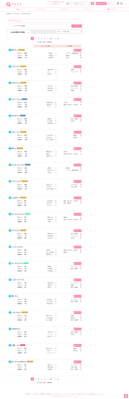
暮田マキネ (49, 315)
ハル (48, 72)
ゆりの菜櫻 (49, 320)
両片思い (75, 137)
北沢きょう (49, 184)
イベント (88, 9)
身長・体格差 (74, 86)
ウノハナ (49, 334)
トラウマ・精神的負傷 (72, 53)
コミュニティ (64, 9)
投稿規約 (49, 394)
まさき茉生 (50, 301)
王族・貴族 (74, 186)
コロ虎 (48, 350)
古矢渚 (49, 172)
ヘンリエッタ (50, 353)
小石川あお (50, 201)
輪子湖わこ (49, 254)
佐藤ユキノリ (50, 156)
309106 (56, 2)
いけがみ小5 (49, 135)
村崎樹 (49, 266)
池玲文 (50, 53)
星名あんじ (50, 104)
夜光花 (49, 74)
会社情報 (28, 394)
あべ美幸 (49, 121)
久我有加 (49, 268)
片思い (68, 57)
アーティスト (41, 9)
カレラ (102, 394)
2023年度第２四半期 (18, 32)
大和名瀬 (49, 90)
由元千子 (49, 203)
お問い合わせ (80, 394)
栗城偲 (49, 119)
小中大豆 (49, 86)
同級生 (68, 55)
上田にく (49, 221)
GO (77, 26)
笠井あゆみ (50, 69)
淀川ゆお (51, 55)
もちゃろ (49, 205)
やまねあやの (50, 318)
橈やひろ (49, 336)
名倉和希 (49, 369)
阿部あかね (50, 102)
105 (51, 38)
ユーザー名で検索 (19, 26)
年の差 (65, 102)
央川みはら (49, 137)
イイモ (48, 107)
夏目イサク (50, 217)
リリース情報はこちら (92, 394)
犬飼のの (49, 285)
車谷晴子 (51, 57)
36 (63, 2)
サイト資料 (35, 394)
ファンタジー (74, 72)
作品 (17, 9)
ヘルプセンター (57, 394)
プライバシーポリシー (69, 394)
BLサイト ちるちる (73, 396)
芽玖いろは (50, 170)
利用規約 (42, 394)
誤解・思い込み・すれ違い (70, 104)
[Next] (54, 38)
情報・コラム (111, 9)
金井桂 (48, 250)
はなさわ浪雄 (50, 139)
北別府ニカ (50, 219)
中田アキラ (50, 332)
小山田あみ (50, 271)
